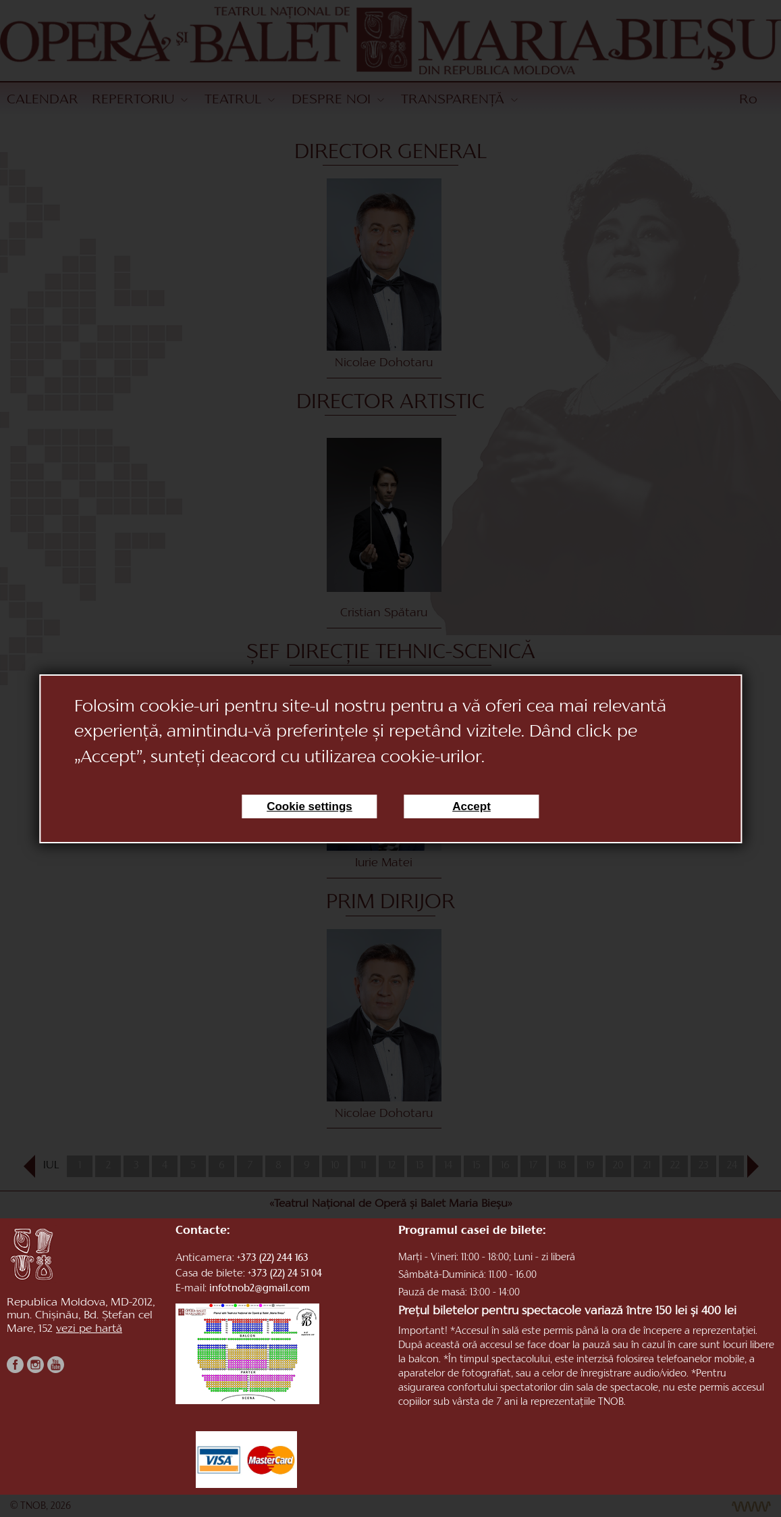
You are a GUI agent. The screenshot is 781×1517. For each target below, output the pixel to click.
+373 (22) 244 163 (272, 1258)
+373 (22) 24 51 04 (285, 1274)
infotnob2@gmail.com (259, 1289)
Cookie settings (309, 806)
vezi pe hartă (89, 1329)
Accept (471, 806)
